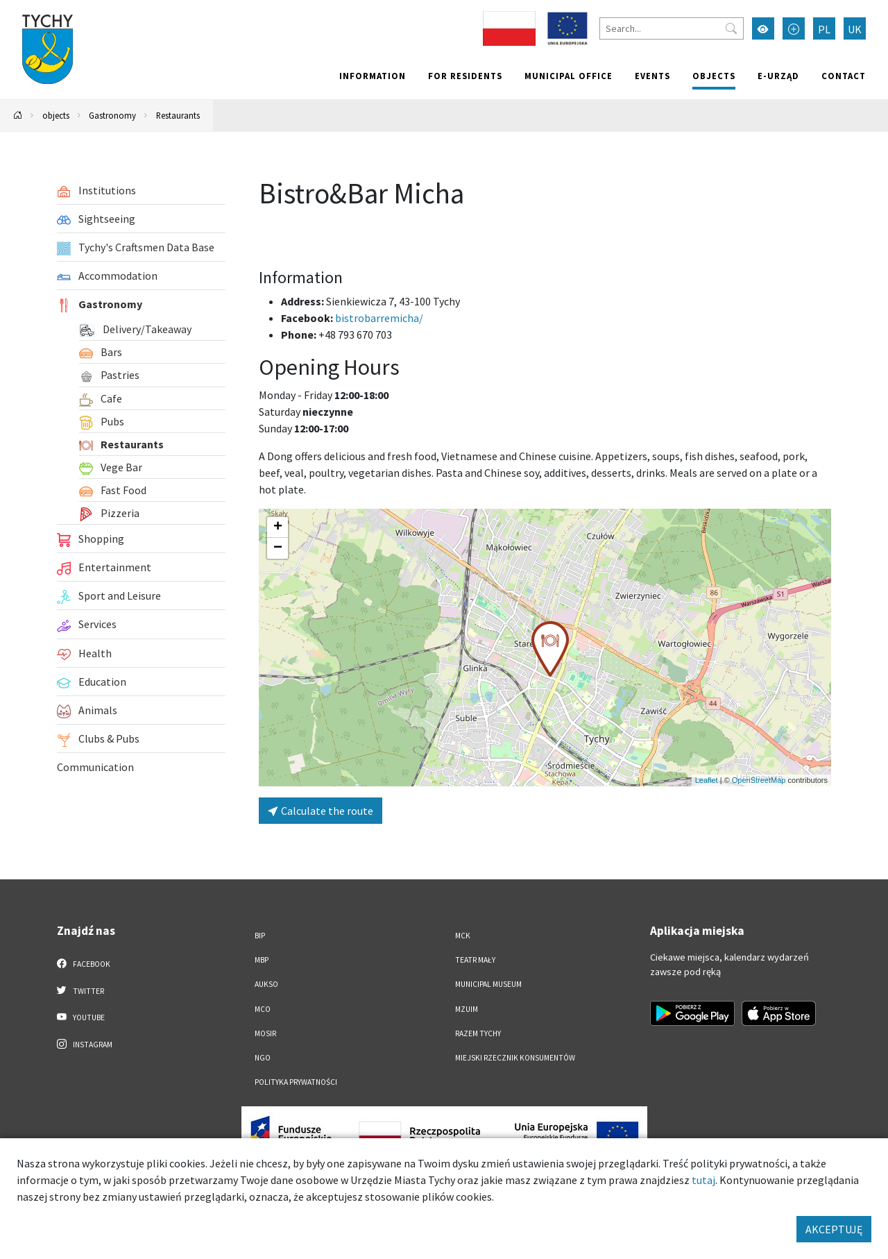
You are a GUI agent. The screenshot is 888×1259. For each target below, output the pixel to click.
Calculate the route (320, 811)
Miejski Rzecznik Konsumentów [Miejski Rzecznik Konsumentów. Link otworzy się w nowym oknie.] (515, 1058)
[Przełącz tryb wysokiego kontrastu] (763, 28)
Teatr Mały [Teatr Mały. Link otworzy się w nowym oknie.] (475, 960)
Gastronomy (112, 115)
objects (713, 75)
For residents (465, 75)
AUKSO (266, 984)
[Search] (671, 28)
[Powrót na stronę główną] (18, 115)
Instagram (84, 1044)
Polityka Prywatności (296, 1082)
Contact (843, 75)
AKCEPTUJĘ (833, 1229)
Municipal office (568, 75)
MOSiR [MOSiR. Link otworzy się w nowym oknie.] (265, 1033)
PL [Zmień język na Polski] (824, 29)
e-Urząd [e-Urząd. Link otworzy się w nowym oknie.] (778, 75)
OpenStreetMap (759, 780)
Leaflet (706, 780)
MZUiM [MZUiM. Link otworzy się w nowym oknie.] (466, 1009)
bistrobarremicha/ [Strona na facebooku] (379, 318)
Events (652, 75)
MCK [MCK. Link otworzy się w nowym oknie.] (462, 935)
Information (372, 75)
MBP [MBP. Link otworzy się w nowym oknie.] (261, 960)
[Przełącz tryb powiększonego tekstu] (794, 28)
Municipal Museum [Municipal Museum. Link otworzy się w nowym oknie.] (488, 984)
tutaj (703, 1180)
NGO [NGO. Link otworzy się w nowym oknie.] (263, 1058)
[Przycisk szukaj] (731, 28)
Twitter (80, 990)
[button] (550, 649)
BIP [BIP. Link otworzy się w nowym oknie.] (260, 935)
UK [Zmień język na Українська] (855, 29)
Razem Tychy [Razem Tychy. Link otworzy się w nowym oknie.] (478, 1033)
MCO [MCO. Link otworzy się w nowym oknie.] (263, 1009)
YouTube (81, 1017)
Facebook (83, 963)
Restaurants (178, 115)
